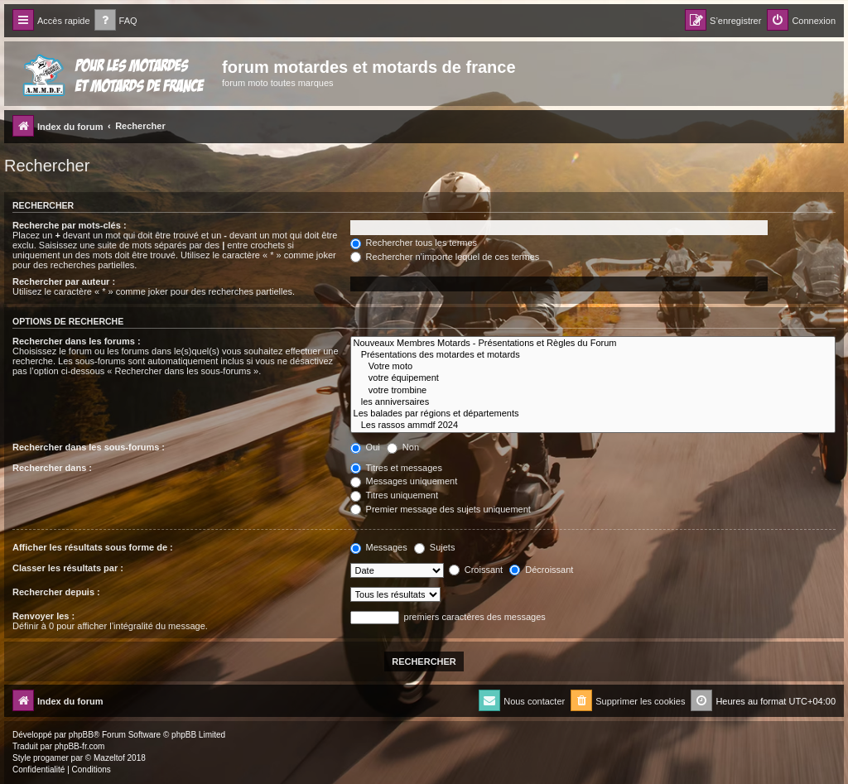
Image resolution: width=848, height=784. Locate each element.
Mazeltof (109, 757)
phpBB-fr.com (80, 746)
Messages (378, 547)
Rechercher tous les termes (414, 243)
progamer (51, 757)
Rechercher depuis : (56, 592)
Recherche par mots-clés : (69, 225)
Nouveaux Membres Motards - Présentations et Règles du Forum (593, 343)
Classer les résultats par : (67, 568)
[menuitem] (115, 21)
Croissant (476, 570)
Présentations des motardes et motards (593, 355)
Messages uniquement (404, 481)
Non (403, 447)
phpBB (81, 734)
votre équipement (593, 378)
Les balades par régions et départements (593, 414)
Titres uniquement (394, 495)
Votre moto (593, 367)
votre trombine (593, 391)
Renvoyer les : (43, 616)
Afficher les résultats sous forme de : (92, 547)
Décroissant (541, 570)
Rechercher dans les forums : (76, 341)
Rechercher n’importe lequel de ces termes (445, 257)
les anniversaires (593, 402)
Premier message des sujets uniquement (440, 509)
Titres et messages (396, 468)
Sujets (434, 547)
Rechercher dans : (52, 468)
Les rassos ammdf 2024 (593, 425)
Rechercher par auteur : (63, 281)
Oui (365, 447)
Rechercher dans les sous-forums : (88, 447)
